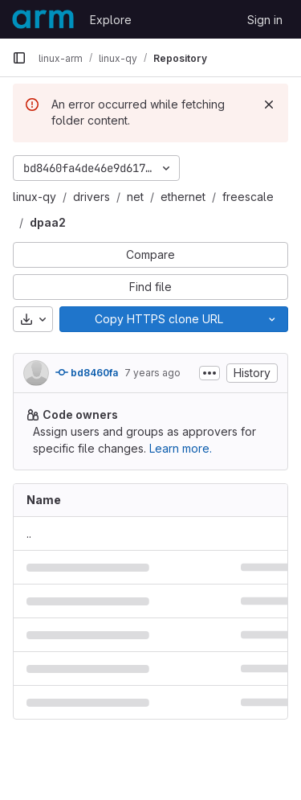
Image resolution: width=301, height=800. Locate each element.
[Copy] (158, 319)
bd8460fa (86, 372)
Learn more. (180, 448)
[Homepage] (43, 19)
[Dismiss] (269, 104)
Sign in (265, 20)
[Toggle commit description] (209, 373)
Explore (111, 20)
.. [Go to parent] (28, 533)
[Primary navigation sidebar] (19, 58)
